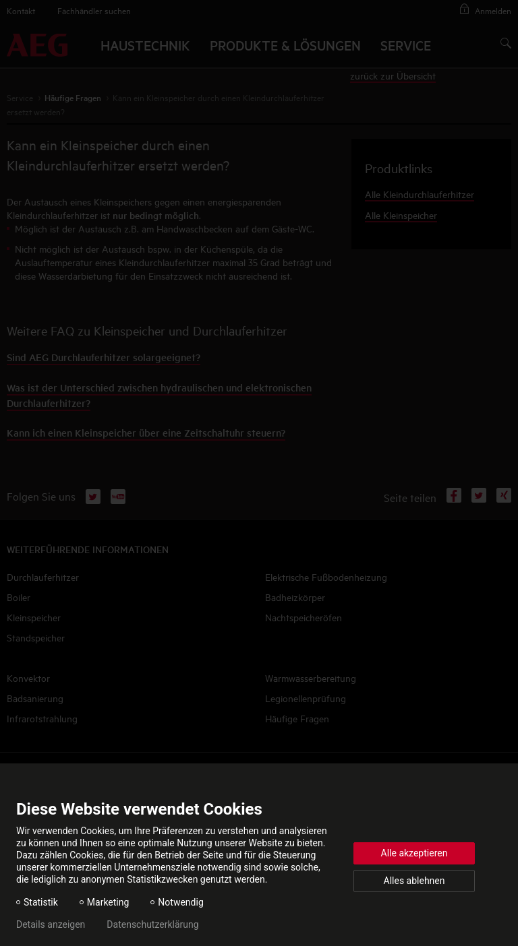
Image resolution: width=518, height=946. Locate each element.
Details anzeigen (50, 924)
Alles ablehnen (414, 880)
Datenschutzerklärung (152, 924)
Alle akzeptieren (414, 853)
